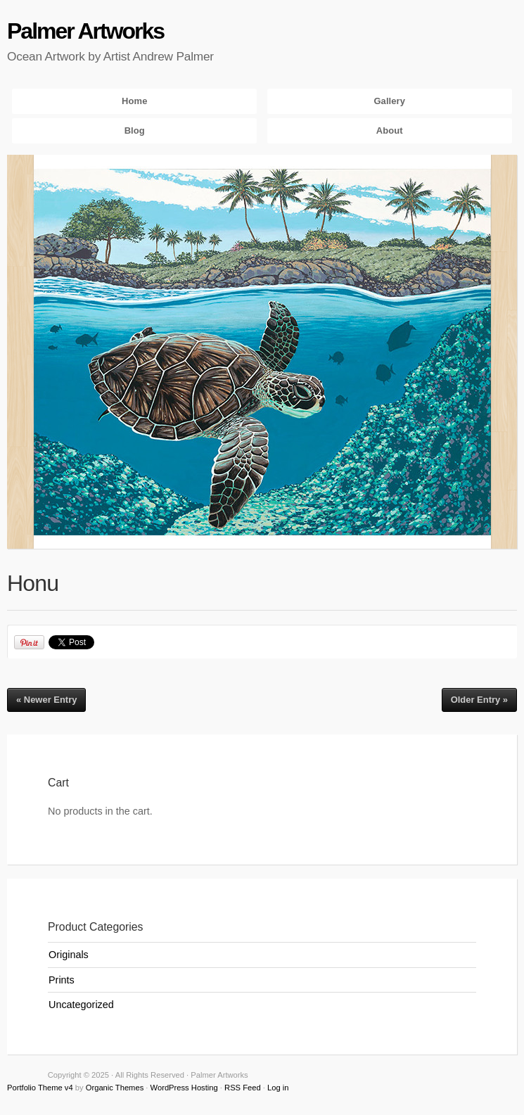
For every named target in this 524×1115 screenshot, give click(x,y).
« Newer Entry (46, 699)
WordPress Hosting (184, 1087)
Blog (134, 130)
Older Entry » (479, 699)
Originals (69, 954)
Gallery (389, 101)
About (389, 130)
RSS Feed (242, 1087)
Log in (277, 1087)
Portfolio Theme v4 (40, 1087)
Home (134, 101)
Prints (62, 980)
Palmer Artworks (85, 31)
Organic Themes (115, 1087)
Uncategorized (81, 1004)
